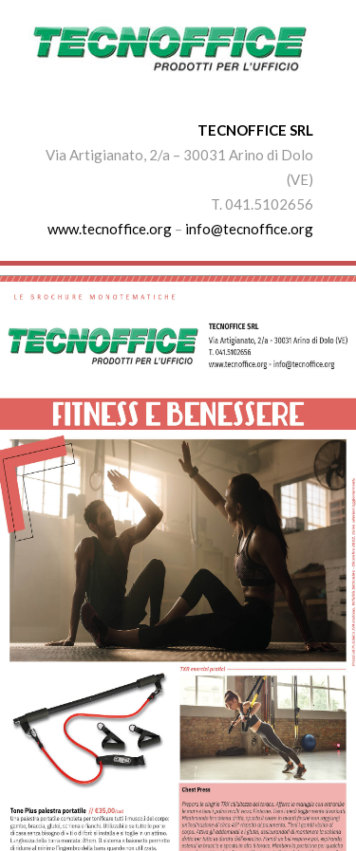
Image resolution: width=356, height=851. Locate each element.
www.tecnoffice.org (109, 228)
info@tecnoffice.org (249, 228)
